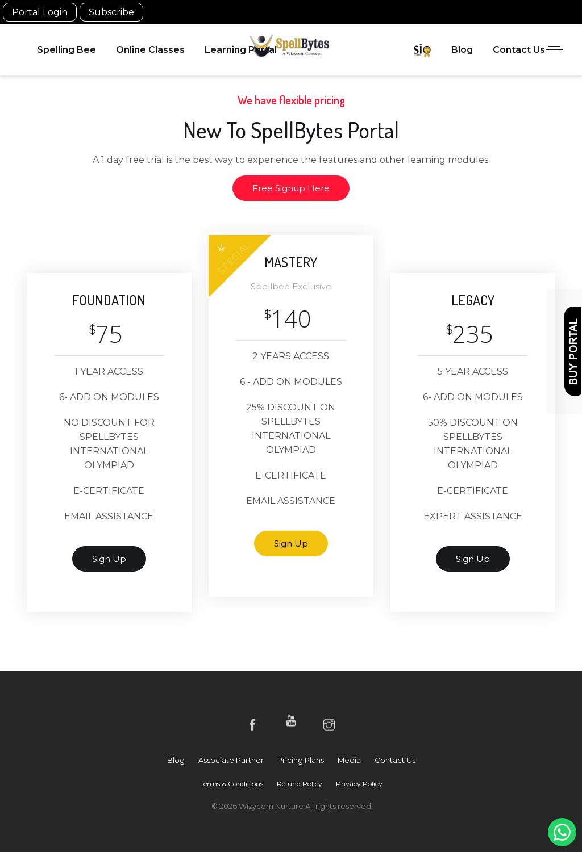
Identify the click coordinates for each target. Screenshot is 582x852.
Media (349, 760)
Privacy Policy (359, 783)
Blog (462, 49)
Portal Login (40, 12)
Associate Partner (231, 760)
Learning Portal (241, 49)
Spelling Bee (66, 49)
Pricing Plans (300, 760)
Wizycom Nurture (272, 806)
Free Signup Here (291, 188)
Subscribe (111, 12)
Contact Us (519, 49)
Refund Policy (299, 783)
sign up (109, 559)
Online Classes (150, 49)
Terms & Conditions (231, 783)
